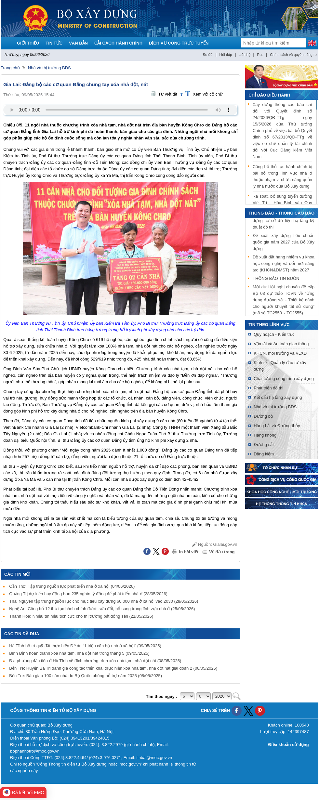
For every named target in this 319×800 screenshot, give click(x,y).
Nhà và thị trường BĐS (49, 67)
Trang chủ (10, 67)
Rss (260, 55)
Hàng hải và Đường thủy (277, 425)
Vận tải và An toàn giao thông (281, 343)
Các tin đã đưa (21, 633)
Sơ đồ (208, 55)
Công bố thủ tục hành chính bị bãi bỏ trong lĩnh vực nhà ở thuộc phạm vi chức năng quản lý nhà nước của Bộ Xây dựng (282, 176)
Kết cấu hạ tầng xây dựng (278, 397)
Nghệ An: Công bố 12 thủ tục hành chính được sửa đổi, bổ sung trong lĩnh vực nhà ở (102, 608)
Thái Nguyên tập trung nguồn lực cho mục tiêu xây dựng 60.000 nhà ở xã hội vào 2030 (103, 601)
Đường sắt (264, 444)
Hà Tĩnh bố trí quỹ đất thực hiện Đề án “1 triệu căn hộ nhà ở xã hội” (85, 645)
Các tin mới (17, 574)
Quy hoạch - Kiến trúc (274, 334)
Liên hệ (244, 55)
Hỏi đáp (225, 55)
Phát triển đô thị (268, 388)
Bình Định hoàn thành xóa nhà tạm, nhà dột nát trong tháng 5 (79, 653)
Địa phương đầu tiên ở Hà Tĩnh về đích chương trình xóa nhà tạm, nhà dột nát (95, 660)
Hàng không (265, 435)
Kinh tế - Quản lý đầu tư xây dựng (280, 366)
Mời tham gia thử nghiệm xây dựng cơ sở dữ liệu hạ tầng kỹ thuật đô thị (283, 221)
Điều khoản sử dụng (288, 744)
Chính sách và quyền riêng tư (293, 55)
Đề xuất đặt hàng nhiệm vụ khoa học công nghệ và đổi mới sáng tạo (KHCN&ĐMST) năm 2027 (283, 264)
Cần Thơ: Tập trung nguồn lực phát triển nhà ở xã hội (72, 586)
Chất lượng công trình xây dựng (284, 378)
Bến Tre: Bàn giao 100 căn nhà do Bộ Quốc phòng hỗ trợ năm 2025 (85, 675)
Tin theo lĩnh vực (268, 324)
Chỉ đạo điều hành (269, 95)
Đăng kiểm (264, 454)
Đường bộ (263, 416)
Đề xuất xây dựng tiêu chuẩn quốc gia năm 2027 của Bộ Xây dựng (283, 243)
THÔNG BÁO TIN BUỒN (276, 279)
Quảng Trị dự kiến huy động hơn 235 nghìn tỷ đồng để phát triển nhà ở (88, 593)
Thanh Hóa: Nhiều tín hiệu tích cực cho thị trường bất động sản (81, 616)
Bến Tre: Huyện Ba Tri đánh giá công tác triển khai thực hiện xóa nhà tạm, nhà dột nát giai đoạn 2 (113, 668)
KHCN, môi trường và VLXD (280, 353)
